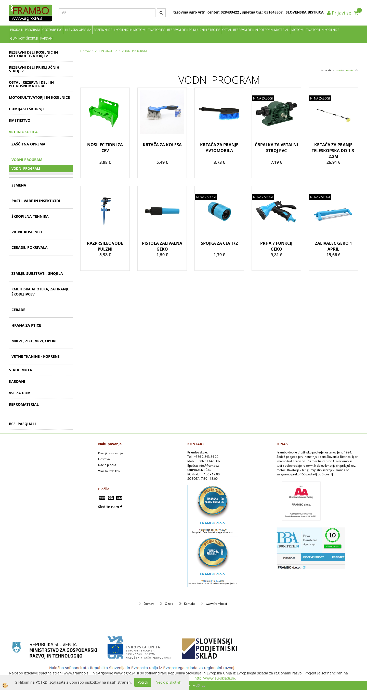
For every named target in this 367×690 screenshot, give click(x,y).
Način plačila (107, 465)
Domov (85, 51)
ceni (340, 70)
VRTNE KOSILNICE (27, 231)
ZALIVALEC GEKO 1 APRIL (333, 246)
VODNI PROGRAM (26, 159)
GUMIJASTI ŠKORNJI (24, 38)
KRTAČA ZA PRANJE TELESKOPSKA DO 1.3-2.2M (333, 150)
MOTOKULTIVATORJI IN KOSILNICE (315, 30)
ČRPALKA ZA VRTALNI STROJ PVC (276, 147)
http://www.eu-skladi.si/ (214, 678)
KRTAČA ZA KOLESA (162, 144)
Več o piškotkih (168, 682)
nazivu (352, 70)
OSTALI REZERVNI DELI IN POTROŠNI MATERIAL (255, 30)
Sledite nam (108, 506)
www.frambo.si (216, 603)
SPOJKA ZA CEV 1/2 (219, 243)
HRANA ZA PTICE (26, 325)
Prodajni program (25, 30)
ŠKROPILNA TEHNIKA (30, 216)
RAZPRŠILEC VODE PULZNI (105, 246)
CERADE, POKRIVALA (29, 247)
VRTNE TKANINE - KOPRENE (35, 356)
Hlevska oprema (78, 30)
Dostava (104, 459)
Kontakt (189, 603)
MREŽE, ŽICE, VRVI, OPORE (34, 340)
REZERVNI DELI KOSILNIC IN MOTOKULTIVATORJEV (129, 30)
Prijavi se (339, 13)
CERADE (18, 309)
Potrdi (143, 682)
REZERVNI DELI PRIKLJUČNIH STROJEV (193, 30)
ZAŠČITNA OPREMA (28, 144)
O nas (169, 603)
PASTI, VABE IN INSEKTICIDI (35, 200)
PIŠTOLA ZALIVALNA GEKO (162, 246)
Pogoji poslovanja (110, 453)
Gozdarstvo (52, 30)
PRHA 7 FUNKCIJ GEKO (276, 246)
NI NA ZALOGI (263, 98)
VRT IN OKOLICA (106, 51)
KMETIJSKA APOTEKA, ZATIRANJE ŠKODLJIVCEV (40, 292)
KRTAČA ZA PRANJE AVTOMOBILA (219, 147)
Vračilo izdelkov (109, 471)
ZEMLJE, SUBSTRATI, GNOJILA (37, 273)
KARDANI (46, 38)
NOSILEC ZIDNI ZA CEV (105, 147)
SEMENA (18, 185)
